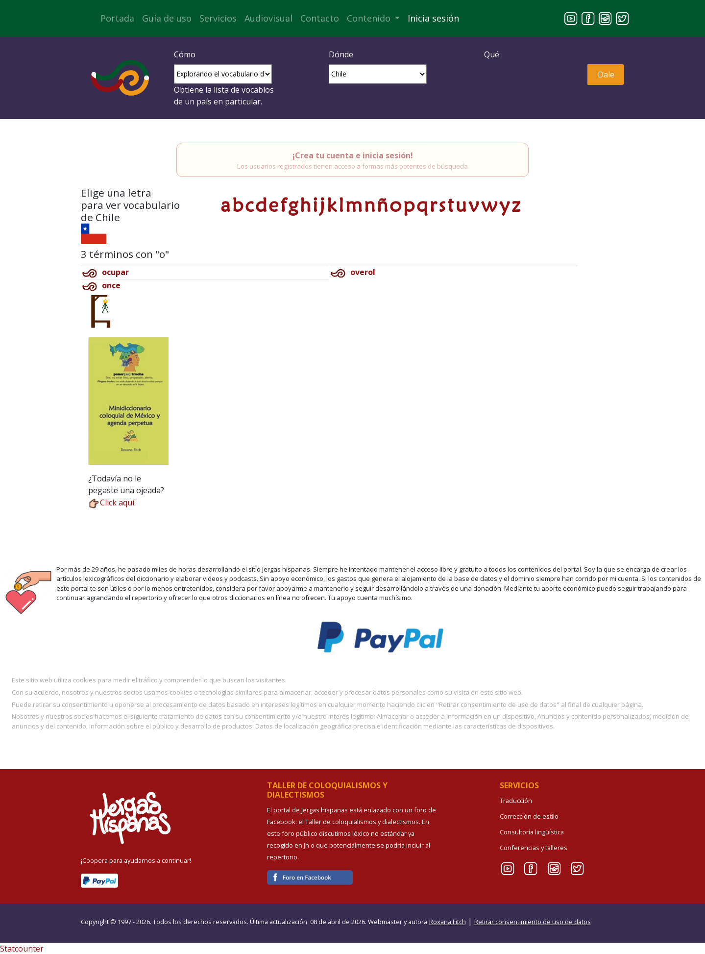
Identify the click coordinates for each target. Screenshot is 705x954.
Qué (491, 54)
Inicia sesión (433, 18)
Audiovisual (268, 18)
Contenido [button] (370, 18)
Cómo (184, 54)
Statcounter (22, 948)
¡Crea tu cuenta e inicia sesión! (352, 155)
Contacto (319, 18)
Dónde (341, 54)
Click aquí (111, 502)
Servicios (218, 18)
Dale (606, 74)
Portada (117, 18)
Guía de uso (167, 18)
